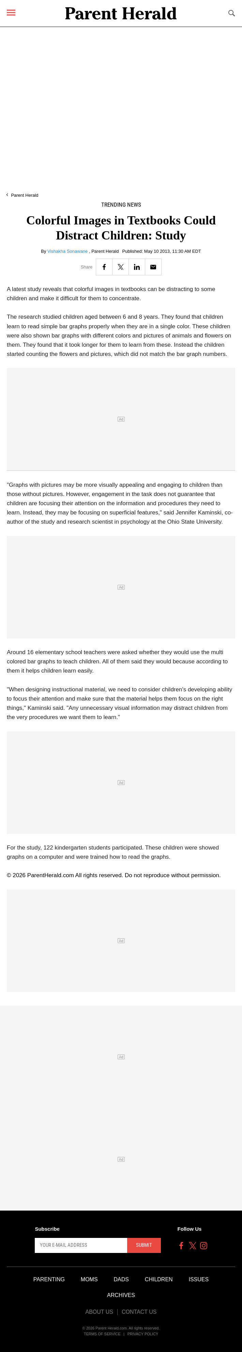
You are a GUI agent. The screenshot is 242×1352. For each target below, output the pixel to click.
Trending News (121, 205)
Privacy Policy (142, 1334)
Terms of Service (102, 1334)
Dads (121, 1279)
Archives (121, 1295)
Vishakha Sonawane (68, 251)
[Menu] (11, 12)
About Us (99, 1312)
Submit (144, 1245)
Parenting (49, 1279)
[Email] (153, 267)
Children (159, 1279)
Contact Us (139, 1312)
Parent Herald (24, 195)
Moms (89, 1279)
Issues (199, 1279)
